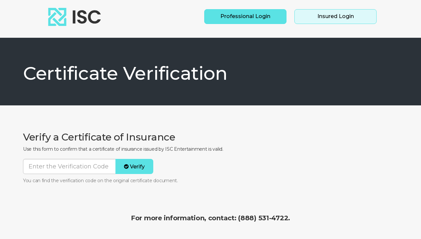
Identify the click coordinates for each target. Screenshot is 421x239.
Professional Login (245, 16)
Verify (134, 166)
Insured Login (335, 16)
